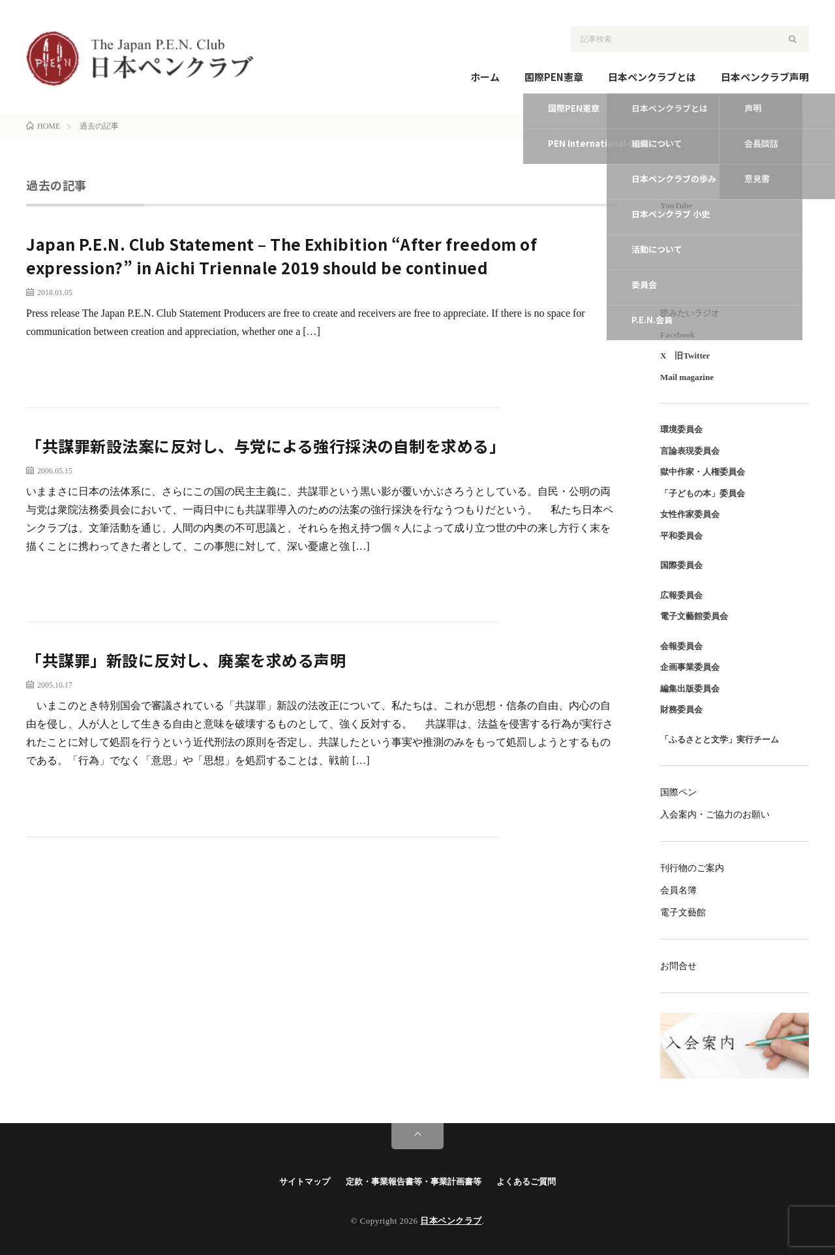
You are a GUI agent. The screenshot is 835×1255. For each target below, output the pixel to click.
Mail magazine (687, 377)
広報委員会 (681, 595)
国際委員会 (681, 565)
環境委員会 (681, 429)
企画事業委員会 (690, 667)
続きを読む (569, 367)
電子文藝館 (683, 912)
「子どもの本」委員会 (702, 493)
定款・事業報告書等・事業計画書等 (413, 1181)
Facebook (677, 335)
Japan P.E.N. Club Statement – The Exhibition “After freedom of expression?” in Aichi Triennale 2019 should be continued (281, 255)
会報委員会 (681, 646)
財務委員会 (681, 709)
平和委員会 (681, 536)
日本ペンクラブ (451, 1221)
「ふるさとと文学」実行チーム (719, 739)
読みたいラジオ (690, 313)
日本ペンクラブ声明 (765, 77)
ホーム (485, 77)
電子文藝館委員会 (694, 616)
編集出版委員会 (690, 688)
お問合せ (678, 966)
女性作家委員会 (690, 514)
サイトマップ (304, 1181)
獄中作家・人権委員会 (702, 472)
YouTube (676, 205)
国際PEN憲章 (553, 77)
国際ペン (678, 792)
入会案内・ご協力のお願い (715, 814)
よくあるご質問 (526, 1181)
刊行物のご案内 (692, 868)
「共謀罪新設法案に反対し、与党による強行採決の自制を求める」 (265, 445)
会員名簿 (678, 890)
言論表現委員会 (690, 451)
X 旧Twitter (685, 355)
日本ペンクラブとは (652, 77)
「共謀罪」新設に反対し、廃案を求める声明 (186, 659)
